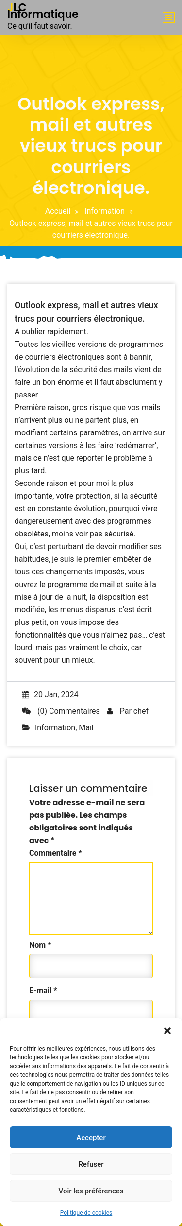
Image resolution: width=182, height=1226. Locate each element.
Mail (86, 727)
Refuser (90, 1164)
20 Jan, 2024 (50, 694)
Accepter (90, 1137)
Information (104, 211)
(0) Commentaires (61, 711)
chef (141, 711)
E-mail (43, 990)
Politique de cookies (86, 1212)
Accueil (57, 211)
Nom (40, 945)
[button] (167, 1030)
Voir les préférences (91, 1191)
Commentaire (55, 853)
